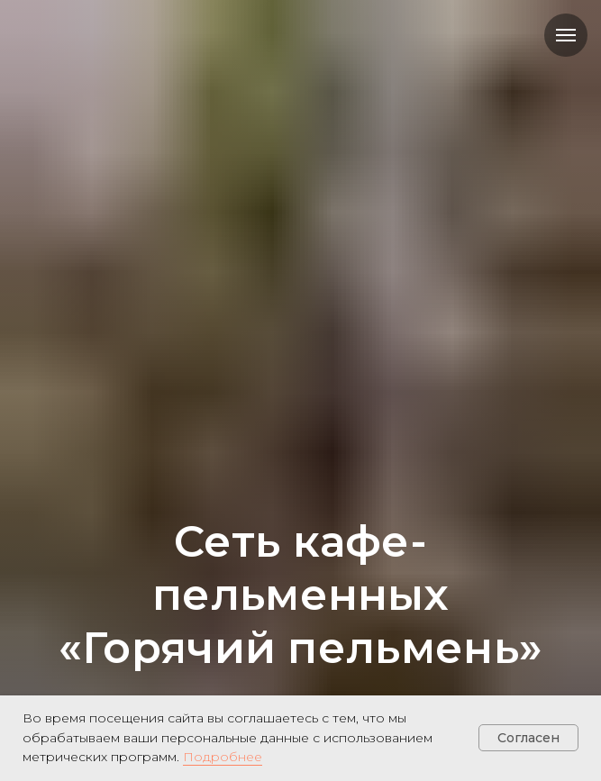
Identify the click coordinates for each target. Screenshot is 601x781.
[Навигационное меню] (566, 35)
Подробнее (222, 757)
